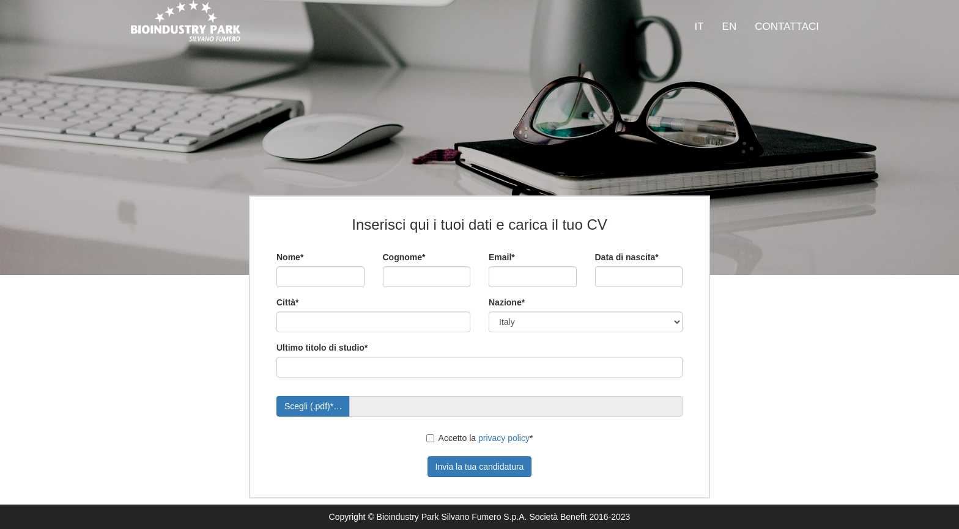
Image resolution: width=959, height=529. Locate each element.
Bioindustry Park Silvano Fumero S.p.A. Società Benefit (482, 517)
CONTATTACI (787, 26)
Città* (287, 302)
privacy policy (504, 438)
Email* (502, 257)
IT (698, 26)
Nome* (289, 257)
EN (729, 26)
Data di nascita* (627, 257)
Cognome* (404, 257)
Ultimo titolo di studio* (322, 347)
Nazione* (507, 302)
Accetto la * (479, 438)
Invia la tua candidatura (479, 467)
